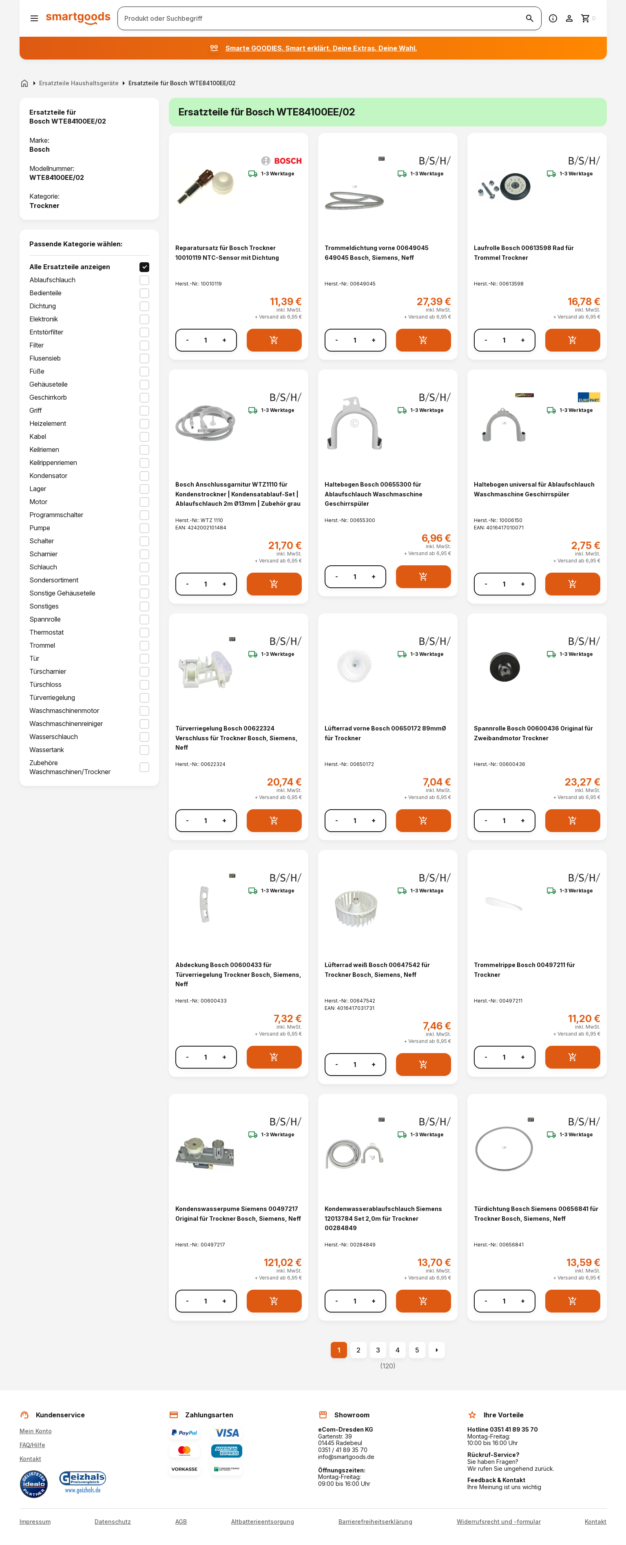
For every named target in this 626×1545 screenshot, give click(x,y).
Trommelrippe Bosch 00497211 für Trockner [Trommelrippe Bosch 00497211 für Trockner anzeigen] (524, 969)
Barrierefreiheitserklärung (375, 1521)
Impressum (35, 1521)
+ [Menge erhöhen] (224, 340)
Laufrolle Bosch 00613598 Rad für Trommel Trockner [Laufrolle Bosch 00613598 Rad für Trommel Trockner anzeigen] (524, 252)
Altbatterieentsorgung (262, 1521)
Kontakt (30, 1458)
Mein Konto (36, 1431)
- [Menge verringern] (187, 340)
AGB (181, 1521)
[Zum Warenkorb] (589, 18)
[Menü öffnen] (34, 18)
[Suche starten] (530, 18)
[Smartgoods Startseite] (78, 18)
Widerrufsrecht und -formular (499, 1521)
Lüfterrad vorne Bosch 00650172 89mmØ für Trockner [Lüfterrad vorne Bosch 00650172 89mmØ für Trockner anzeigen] (385, 733)
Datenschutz (113, 1521)
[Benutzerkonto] (569, 18)
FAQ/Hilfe (32, 1444)
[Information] (553, 18)
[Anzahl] (205, 340)
